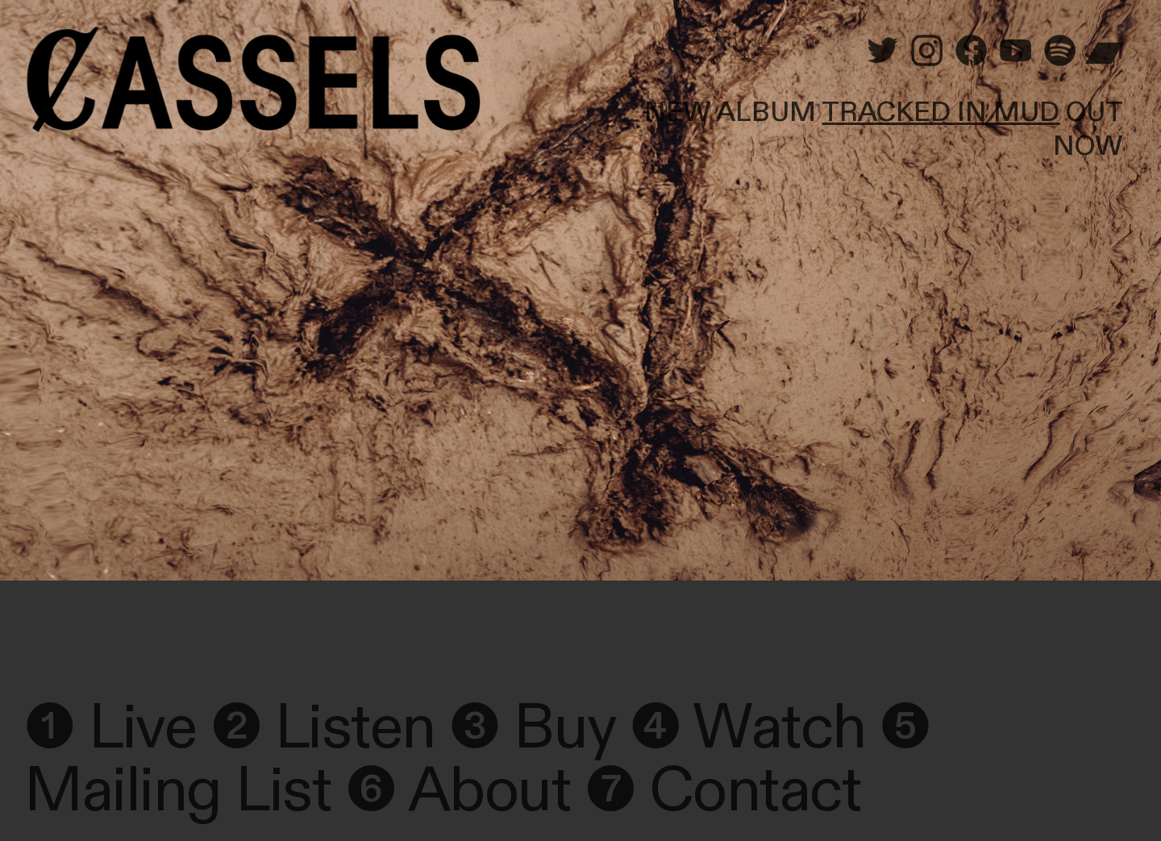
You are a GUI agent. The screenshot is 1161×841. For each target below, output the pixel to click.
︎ (1015, 53)
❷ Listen (322, 728)
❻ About (458, 791)
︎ (1060, 53)
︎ (1104, 53)
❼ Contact (722, 791)
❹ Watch (748, 728)
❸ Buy (532, 728)
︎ (882, 53)
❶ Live (110, 728)
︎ (927, 53)
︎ (971, 53)
